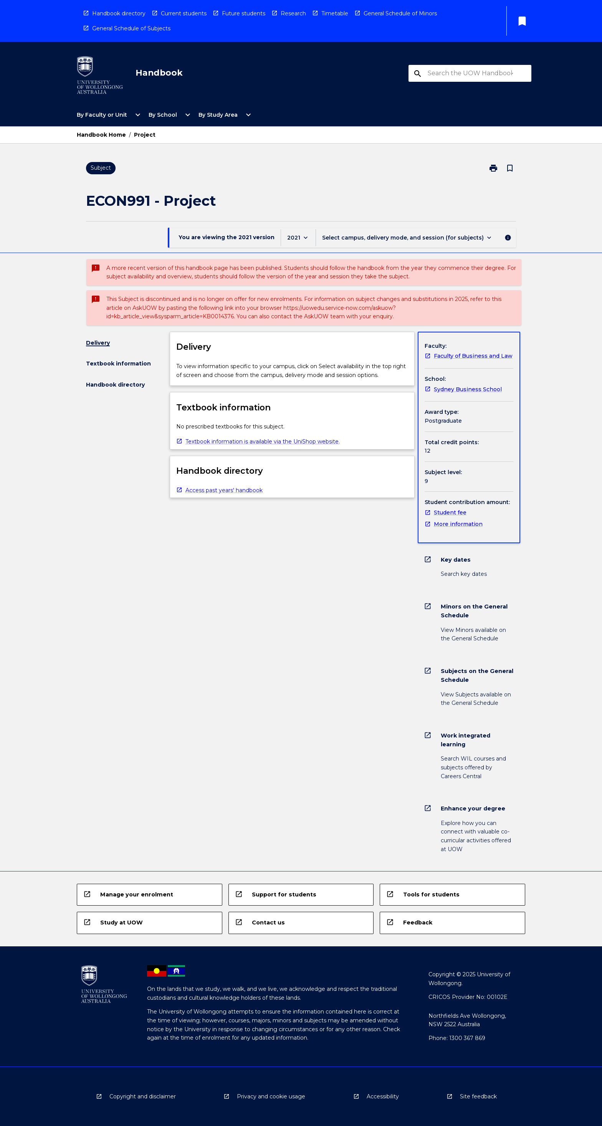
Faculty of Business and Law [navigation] (473, 355)
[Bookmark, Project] (510, 168)
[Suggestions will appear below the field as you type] (470, 73)
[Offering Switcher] (407, 237)
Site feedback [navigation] (478, 1096)
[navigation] (99, 76)
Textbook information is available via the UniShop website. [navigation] (262, 441)
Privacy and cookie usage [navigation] (271, 1096)
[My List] (522, 21)
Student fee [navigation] (450, 512)
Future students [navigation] (243, 13)
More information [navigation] (458, 524)
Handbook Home (101, 134)
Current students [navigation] (184, 13)
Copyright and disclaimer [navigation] (142, 1096)
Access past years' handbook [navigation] (224, 490)
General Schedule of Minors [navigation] (400, 13)
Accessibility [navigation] (383, 1096)
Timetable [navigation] (334, 13)
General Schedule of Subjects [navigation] (131, 28)
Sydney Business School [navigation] (468, 389)
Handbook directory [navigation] (119, 13)
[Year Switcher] (298, 237)
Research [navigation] (293, 13)
